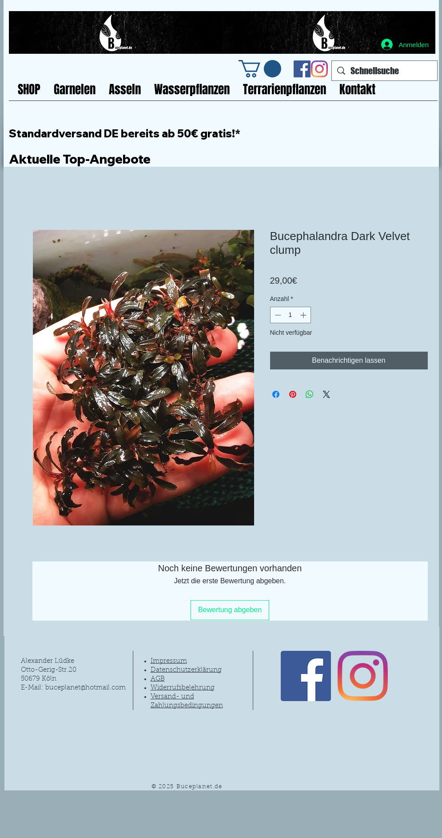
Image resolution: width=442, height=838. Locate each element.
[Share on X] (326, 394)
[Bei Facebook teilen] (276, 394)
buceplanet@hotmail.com (85, 688)
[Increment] (304, 315)
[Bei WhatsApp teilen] (309, 394)
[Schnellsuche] (384, 70)
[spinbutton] (291, 315)
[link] (260, 68)
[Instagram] (319, 68)
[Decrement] (277, 315)
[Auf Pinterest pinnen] (292, 394)
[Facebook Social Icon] (302, 68)
